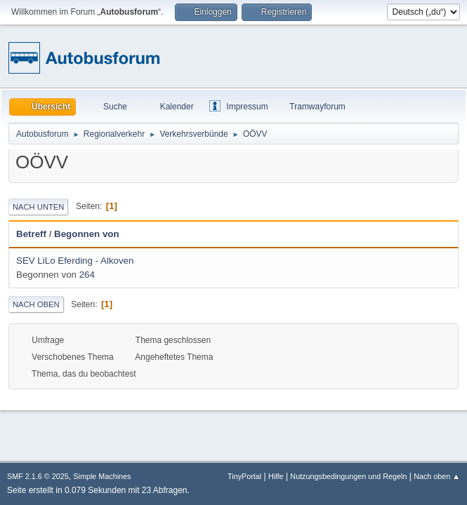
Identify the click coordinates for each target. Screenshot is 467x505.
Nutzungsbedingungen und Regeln (348, 476)
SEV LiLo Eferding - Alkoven (74, 260)
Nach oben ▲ (437, 476)
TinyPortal (244, 476)
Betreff (31, 234)
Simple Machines (102, 476)
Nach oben (36, 304)
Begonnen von (86, 234)
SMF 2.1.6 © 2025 (38, 476)
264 (87, 274)
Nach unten (38, 207)
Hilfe (276, 476)
